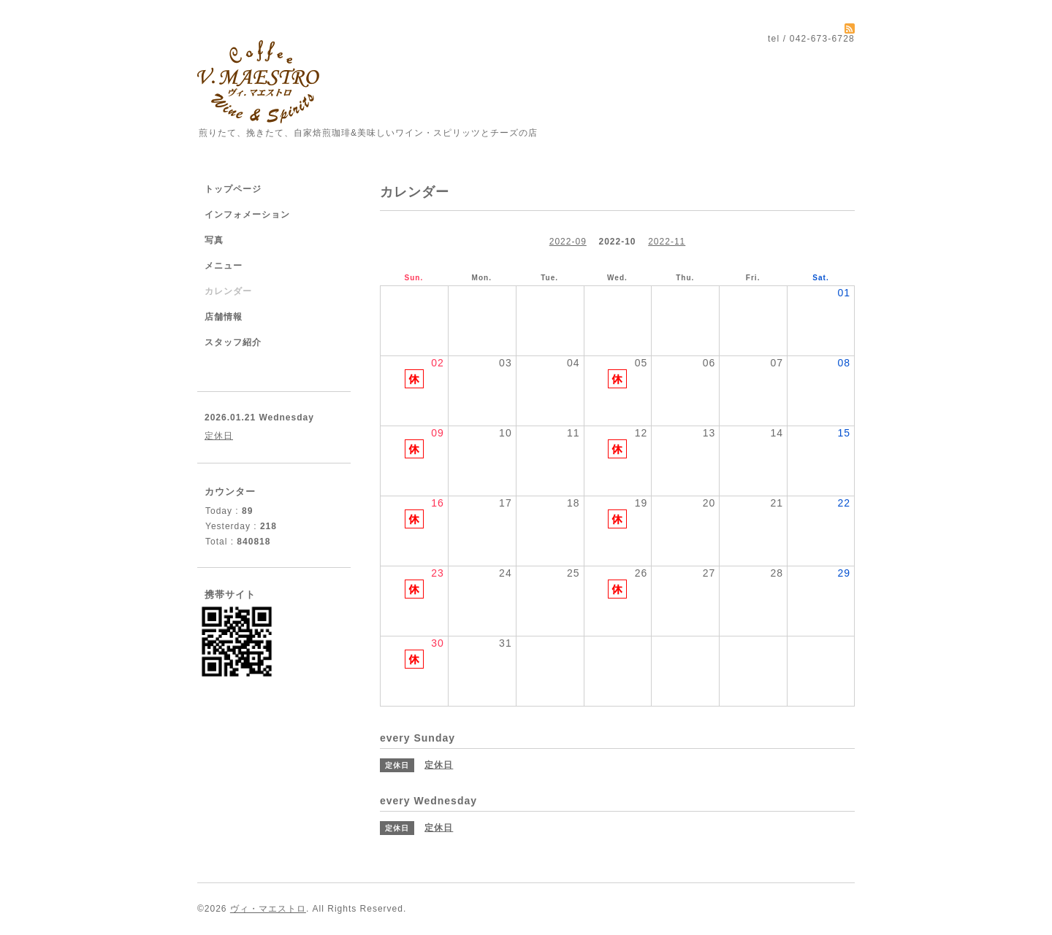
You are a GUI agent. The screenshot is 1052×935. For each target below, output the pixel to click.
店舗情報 (224, 317)
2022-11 (666, 241)
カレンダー (228, 291)
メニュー (224, 266)
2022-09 (568, 241)
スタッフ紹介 (233, 342)
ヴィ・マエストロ (268, 909)
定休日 (219, 436)
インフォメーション (247, 214)
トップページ (233, 189)
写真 (214, 240)
